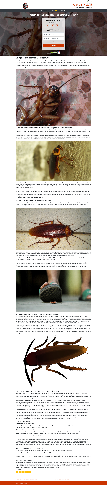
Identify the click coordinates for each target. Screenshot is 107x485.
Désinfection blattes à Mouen (62, 477)
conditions (53, 42)
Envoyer (53, 45)
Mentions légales (24, 483)
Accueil (17, 483)
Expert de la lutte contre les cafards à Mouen (27, 479)
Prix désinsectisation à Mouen (24, 477)
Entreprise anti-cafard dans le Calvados (24, 475)
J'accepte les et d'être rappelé (54, 42)
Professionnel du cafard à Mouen (63, 479)
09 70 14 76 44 (82, 5)
